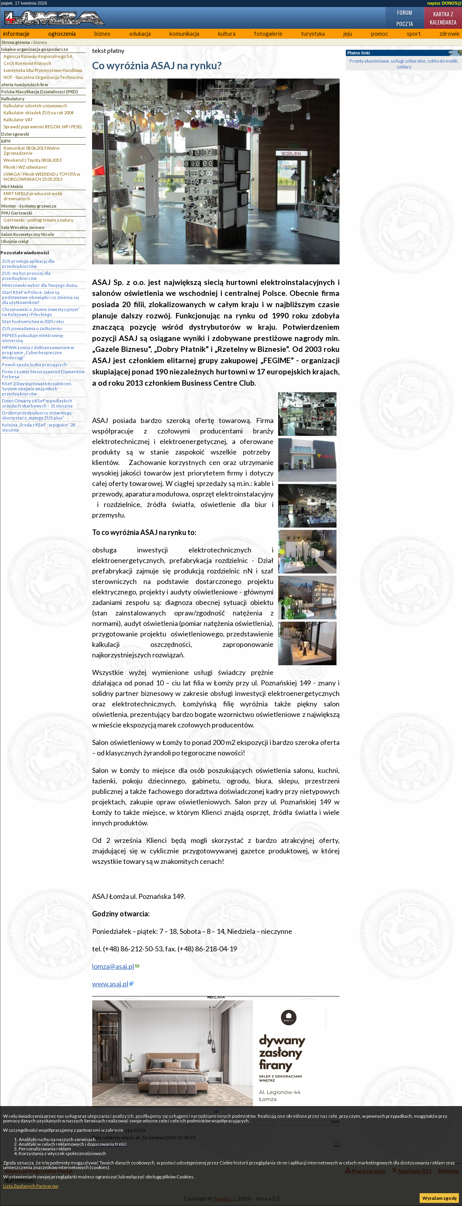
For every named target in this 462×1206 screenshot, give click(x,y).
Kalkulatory (12, 98)
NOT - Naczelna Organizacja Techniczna (43, 77)
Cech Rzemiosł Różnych (27, 63)
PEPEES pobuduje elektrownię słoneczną (32, 338)
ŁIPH (5, 140)
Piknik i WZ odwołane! (25, 167)
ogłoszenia (62, 33)
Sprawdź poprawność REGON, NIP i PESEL (43, 126)
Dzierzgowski (15, 133)
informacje (16, 33)
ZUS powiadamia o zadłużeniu (32, 328)
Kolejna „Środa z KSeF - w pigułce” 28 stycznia (38, 427)
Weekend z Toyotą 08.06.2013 (32, 160)
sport (414, 33)
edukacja (140, 33)
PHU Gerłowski (16, 212)
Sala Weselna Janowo (23, 227)
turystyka (313, 33)
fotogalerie (268, 33)
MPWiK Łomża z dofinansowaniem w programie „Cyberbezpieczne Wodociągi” (38, 352)
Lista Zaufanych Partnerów (30, 1186)
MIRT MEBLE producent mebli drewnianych (33, 196)
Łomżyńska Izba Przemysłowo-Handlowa (42, 70)
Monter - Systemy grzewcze (28, 205)
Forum (404, 12)
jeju (347, 33)
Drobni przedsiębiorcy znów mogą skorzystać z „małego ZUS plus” (36, 415)
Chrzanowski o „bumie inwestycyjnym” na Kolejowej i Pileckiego (41, 312)
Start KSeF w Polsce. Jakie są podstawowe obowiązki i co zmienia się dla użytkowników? (40, 297)
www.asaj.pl (110, 983)
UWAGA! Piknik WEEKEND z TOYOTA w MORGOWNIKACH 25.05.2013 (41, 176)
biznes (102, 33)
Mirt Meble (12, 186)
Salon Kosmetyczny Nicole (27, 234)
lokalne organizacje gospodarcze (34, 49)
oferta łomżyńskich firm (24, 84)
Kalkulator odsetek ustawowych (35, 105)
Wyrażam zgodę (439, 1198)
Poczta (404, 23)
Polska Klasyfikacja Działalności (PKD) (39, 91)
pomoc (379, 33)
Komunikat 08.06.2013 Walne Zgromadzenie (31, 150)
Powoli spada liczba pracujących (34, 364)
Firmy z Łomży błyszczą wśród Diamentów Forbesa (43, 374)
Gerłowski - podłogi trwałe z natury (38, 219)
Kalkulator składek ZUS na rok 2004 (38, 112)
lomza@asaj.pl (113, 966)
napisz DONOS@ (444, 3)
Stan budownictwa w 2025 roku (33, 321)
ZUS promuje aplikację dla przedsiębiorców (28, 264)
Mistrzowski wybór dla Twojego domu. (40, 285)
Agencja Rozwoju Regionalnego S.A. (38, 56)
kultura (226, 33)
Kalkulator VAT (18, 119)
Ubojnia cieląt (15, 241)
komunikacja (184, 33)
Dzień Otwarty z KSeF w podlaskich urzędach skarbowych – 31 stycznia (37, 403)
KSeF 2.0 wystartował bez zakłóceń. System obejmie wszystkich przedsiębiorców (36, 388)
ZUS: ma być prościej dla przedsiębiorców (26, 276)
